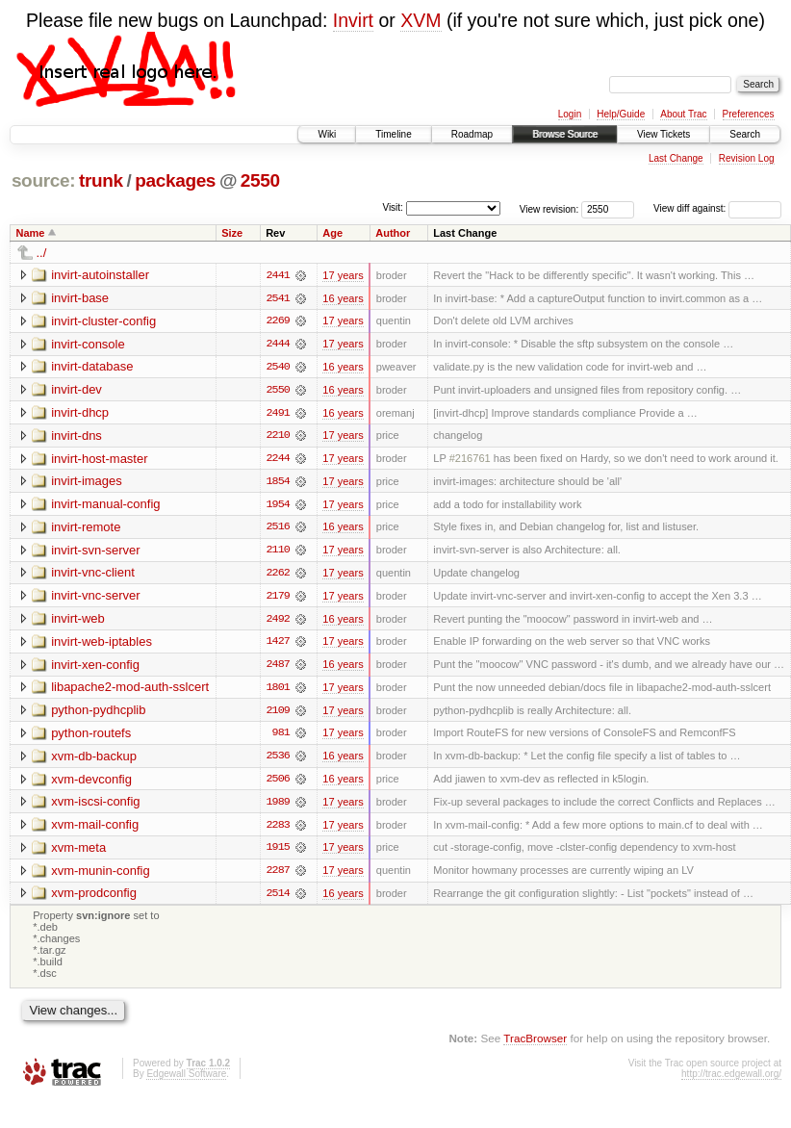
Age (332, 233)
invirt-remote (85, 529)
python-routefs (91, 737)
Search (744, 134)
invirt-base (80, 298)
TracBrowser (535, 1044)
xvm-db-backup (94, 760)
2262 (278, 575)
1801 (278, 691)
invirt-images (86, 482)
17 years (342, 275)
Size (231, 233)
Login (569, 114)
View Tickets (663, 134)
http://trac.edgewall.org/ (731, 1080)
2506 (278, 783)
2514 (278, 899)
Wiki (327, 134)
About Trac (683, 114)
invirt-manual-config (105, 506)
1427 (278, 645)
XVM (420, 20)
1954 (278, 506)
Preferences (749, 114)
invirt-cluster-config (103, 321)
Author (392, 233)
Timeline (393, 134)
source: (43, 180)
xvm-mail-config (95, 829)
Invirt (353, 20)
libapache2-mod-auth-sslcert (130, 690)
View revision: (549, 208)
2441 (278, 275)
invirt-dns (76, 436)
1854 (278, 483)
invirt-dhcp (80, 413)
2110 (278, 552)
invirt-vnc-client (93, 575)
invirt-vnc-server (95, 598)
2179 (278, 598)
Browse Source (565, 134)
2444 (278, 344)
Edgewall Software (186, 1080)
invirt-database (92, 367)
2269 (278, 321)
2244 (278, 460)
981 (281, 737)
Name (30, 233)
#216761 (470, 460)
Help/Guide (621, 114)
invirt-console (88, 344)
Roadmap (472, 134)
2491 (278, 414)
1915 (278, 852)
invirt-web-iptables (101, 644)
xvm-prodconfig (94, 898)
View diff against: (717, 208)
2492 (278, 621)
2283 (278, 829)
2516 (278, 529)
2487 (278, 668)
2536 (278, 760)
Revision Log (747, 158)
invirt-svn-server (95, 552)
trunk (101, 180)
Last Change (676, 158)
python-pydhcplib (98, 713)
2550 (260, 180)
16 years (342, 298)
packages (175, 180)
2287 (278, 876)
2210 (278, 437)
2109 (278, 714)
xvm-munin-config (100, 875)
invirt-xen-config (95, 667)
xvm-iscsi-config (95, 806)
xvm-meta (78, 852)
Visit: (392, 207)
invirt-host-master (99, 459)
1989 (278, 806)
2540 (278, 367)
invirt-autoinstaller (100, 275)
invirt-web (78, 621)
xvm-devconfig (91, 783)
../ (42, 252)
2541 (278, 298)
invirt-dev (76, 390)
